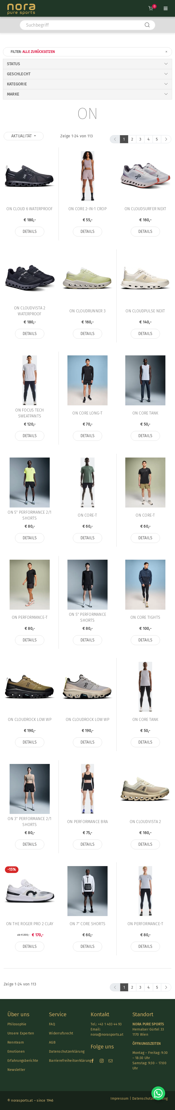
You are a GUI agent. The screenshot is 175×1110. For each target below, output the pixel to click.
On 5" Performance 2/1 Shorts (29, 515)
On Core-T (87, 515)
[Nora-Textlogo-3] (21, 5)
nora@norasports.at (107, 1034)
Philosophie (17, 1024)
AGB (52, 1042)
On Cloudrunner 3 (87, 311)
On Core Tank (145, 413)
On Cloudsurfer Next (145, 208)
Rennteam (15, 1042)
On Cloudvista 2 (145, 821)
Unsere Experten (20, 1033)
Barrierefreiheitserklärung (70, 1061)
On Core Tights (145, 617)
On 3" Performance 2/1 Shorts (29, 821)
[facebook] (93, 1061)
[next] (166, 139)
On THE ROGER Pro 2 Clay (29, 923)
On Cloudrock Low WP (29, 719)
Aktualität (22, 136)
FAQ (52, 1024)
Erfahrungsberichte (22, 1061)
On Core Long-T (87, 413)
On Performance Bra (87, 821)
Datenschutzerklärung (66, 1051)
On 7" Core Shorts (87, 923)
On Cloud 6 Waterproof (29, 208)
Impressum (119, 1098)
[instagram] (102, 1061)
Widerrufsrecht (61, 1033)
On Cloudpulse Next (145, 311)
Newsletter (16, 1070)
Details (30, 231)
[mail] (110, 1061)
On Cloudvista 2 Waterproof (30, 311)
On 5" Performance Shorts (87, 617)
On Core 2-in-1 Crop (87, 208)
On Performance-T (30, 617)
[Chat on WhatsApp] (158, 1093)
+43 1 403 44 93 (110, 1024)
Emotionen (16, 1051)
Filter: (89, 51)
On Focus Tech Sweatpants (29, 413)
